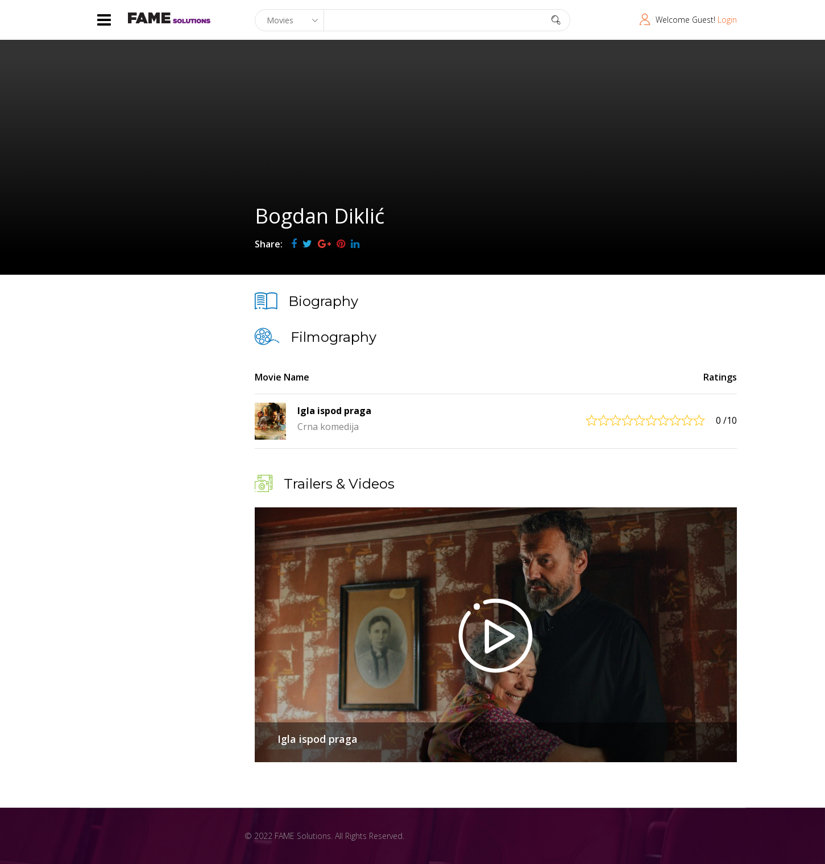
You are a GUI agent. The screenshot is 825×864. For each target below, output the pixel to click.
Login (727, 19)
